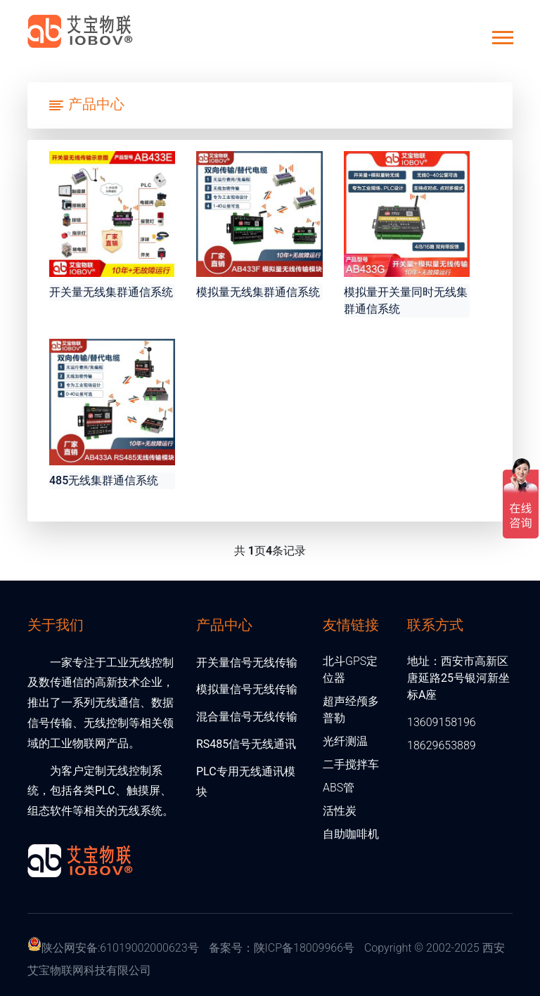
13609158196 (441, 722)
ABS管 (338, 787)
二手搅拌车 (351, 764)
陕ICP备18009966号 (304, 948)
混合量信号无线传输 (246, 716)
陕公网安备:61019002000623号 (120, 948)
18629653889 (441, 745)
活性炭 (339, 810)
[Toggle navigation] (86, 105)
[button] (501, 34)
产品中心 (224, 624)
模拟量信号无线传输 (246, 689)
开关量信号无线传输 (246, 662)
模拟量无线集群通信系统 (258, 292)
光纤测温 (345, 741)
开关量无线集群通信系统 (111, 292)
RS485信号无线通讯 (246, 744)
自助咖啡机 (351, 834)
